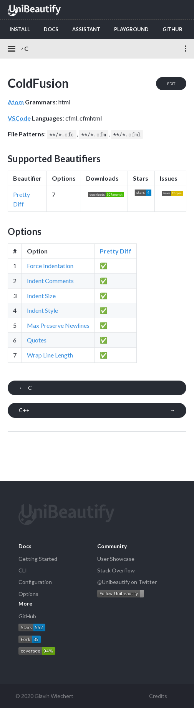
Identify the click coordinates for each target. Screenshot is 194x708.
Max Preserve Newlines (58, 325)
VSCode (19, 118)
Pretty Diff (115, 251)
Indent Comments (50, 280)
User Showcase (115, 558)
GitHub (172, 29)
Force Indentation (50, 265)
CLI (22, 570)
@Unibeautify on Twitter (127, 582)
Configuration (35, 582)
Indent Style (42, 310)
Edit (171, 83)
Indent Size (41, 295)
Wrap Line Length (50, 355)
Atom (16, 102)
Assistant (86, 29)
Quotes (36, 340)
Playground (131, 29)
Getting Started (37, 558)
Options (28, 594)
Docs (51, 29)
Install (20, 29)
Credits (158, 696)
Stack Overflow (116, 570)
